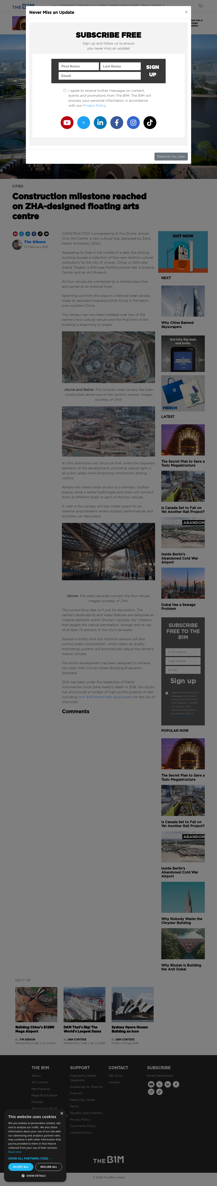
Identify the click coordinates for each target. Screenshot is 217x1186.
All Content (39, 1082)
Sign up (183, 681)
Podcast (37, 1101)
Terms (74, 1106)
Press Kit (76, 1093)
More (157, 5)
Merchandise (40, 1088)
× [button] (61, 1113)
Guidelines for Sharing (86, 1086)
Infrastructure (124, 5)
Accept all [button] (21, 1167)
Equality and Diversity (86, 1112)
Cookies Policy (80, 1132)
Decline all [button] (49, 1167)
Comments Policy (83, 1125)
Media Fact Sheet (82, 1099)
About (36, 1075)
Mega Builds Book (44, 1095)
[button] (35, 1158)
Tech (145, 5)
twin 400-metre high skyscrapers (105, 697)
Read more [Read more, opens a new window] (15, 1152)
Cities (102, 5)
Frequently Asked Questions (83, 1078)
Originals (85, 5)
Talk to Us (115, 1075)
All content (63, 5)
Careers (114, 1082)
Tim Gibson (35, 242)
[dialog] (35, 1145)
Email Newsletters (160, 1075)
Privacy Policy (179, 716)
